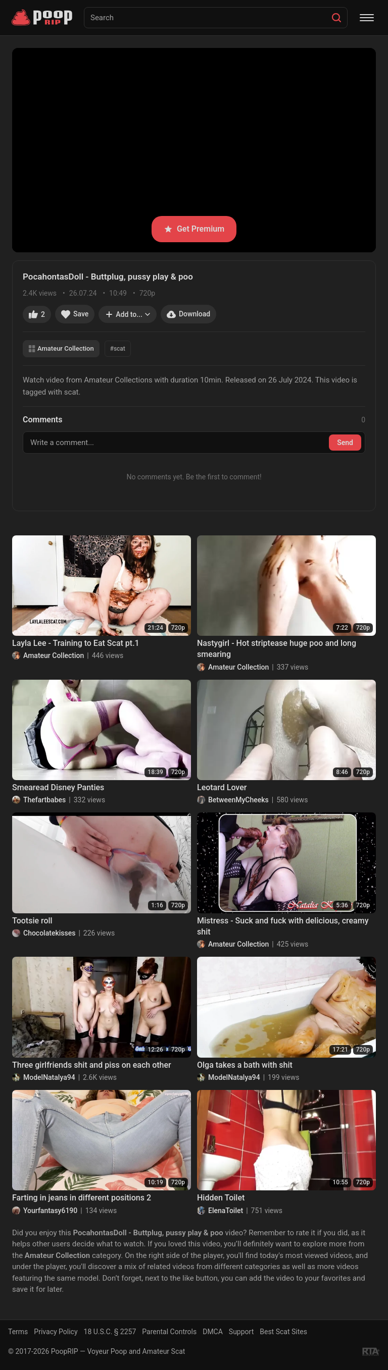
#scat (117, 348)
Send (345, 443)
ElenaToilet (225, 1211)
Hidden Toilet (221, 1197)
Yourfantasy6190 (50, 1211)
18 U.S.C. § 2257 (110, 1332)
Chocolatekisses (49, 933)
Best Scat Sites (283, 1332)
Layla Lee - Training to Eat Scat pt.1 (75, 643)
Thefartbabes (44, 800)
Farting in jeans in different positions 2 (81, 1197)
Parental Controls (169, 1332)
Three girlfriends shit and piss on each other (91, 1065)
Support (241, 1332)
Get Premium (194, 229)
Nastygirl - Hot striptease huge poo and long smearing (276, 648)
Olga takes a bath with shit (245, 1065)
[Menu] (367, 18)
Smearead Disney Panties (58, 787)
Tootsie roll (32, 920)
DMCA (213, 1332)
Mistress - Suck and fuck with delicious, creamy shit (282, 926)
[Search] (336, 18)
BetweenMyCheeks (238, 800)
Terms (18, 1332)
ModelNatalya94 (49, 1077)
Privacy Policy (55, 1332)
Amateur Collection (61, 348)
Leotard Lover (222, 787)
